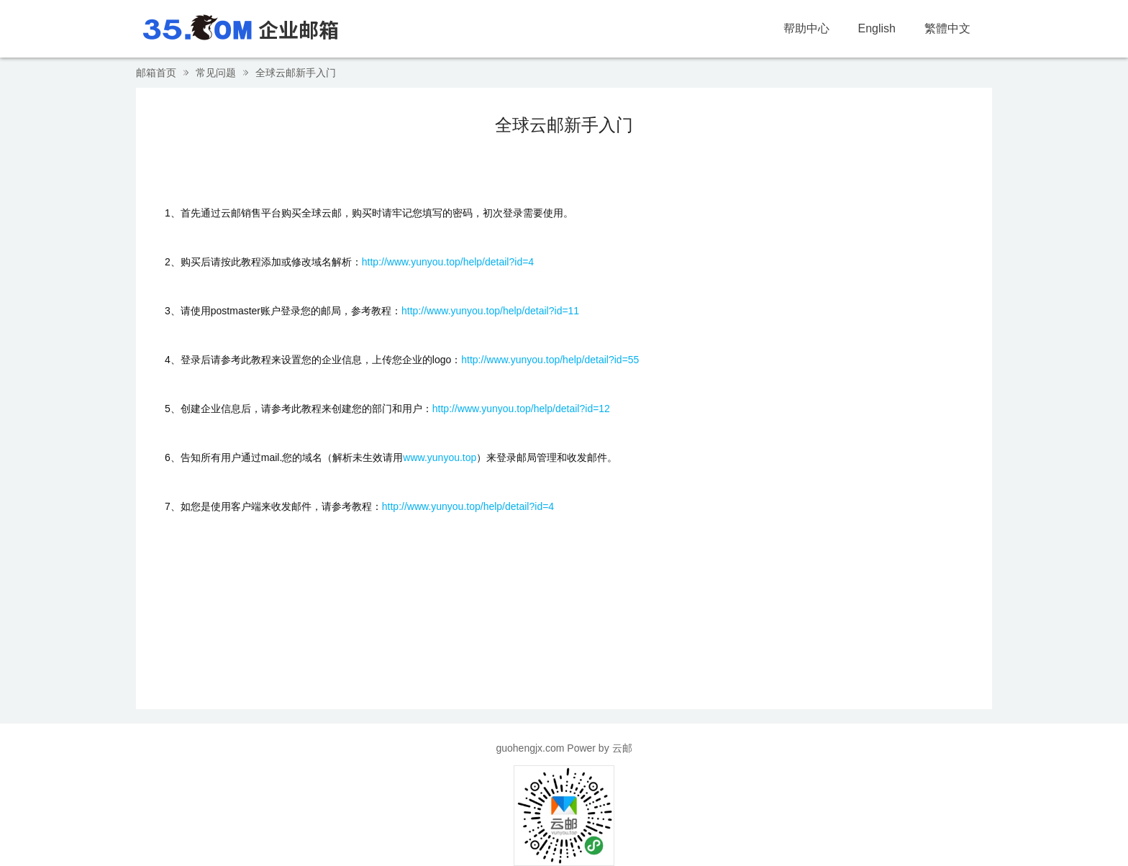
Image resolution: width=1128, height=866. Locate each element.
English (877, 28)
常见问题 (216, 72)
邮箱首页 (156, 72)
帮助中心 (806, 28)
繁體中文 (947, 28)
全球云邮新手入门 (295, 72)
